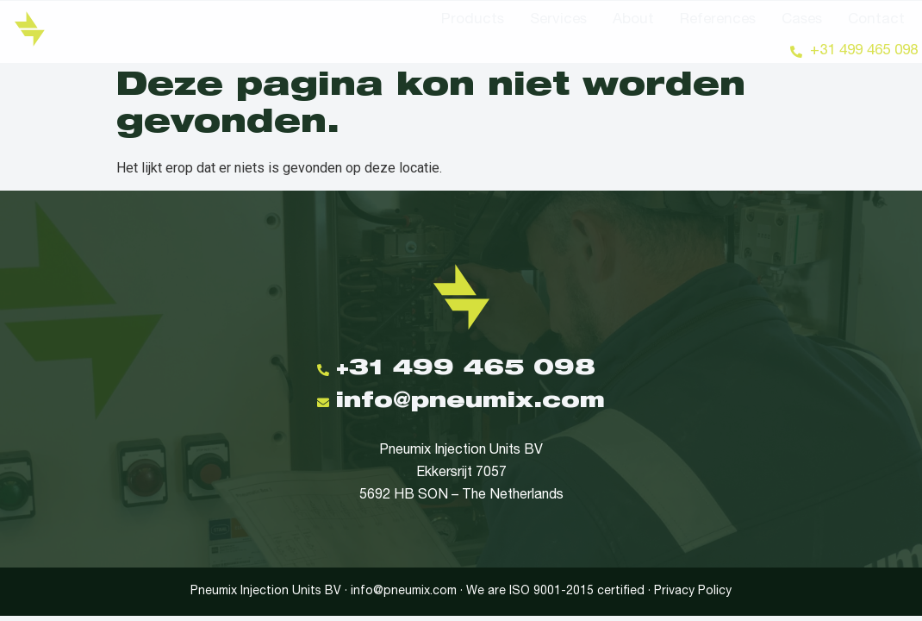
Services (558, 20)
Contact (876, 20)
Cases (802, 20)
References (718, 20)
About (633, 20)
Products (472, 20)
